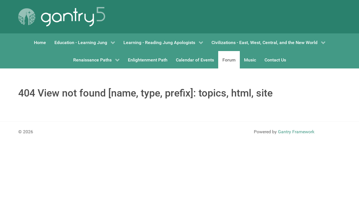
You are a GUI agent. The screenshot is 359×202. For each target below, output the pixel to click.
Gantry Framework (296, 131)
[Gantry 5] (61, 16)
